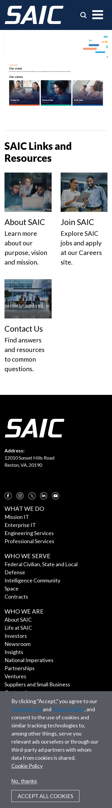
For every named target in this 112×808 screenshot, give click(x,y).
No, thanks (24, 781)
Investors (15, 635)
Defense (14, 572)
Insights (13, 652)
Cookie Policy (27, 765)
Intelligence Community (32, 580)
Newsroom (17, 644)
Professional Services (29, 541)
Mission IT (16, 517)
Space (11, 588)
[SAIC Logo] (34, 15)
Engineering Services (29, 533)
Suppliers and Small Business (37, 684)
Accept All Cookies (45, 796)
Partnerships (19, 668)
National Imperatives (28, 660)
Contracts (16, 596)
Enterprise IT (20, 525)
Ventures (15, 676)
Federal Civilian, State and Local (41, 564)
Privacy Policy (68, 709)
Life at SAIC (18, 627)
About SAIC (18, 619)
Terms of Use (26, 709)
